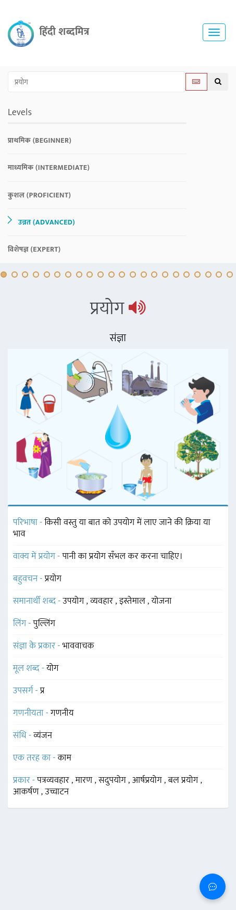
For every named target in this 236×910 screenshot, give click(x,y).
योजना (162, 601)
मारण (85, 780)
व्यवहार (102, 601)
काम (64, 758)
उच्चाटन (57, 791)
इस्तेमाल (133, 601)
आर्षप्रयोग (148, 780)
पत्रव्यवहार (54, 780)
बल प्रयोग (184, 780)
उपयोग (74, 601)
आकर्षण (27, 791)
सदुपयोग (113, 780)
